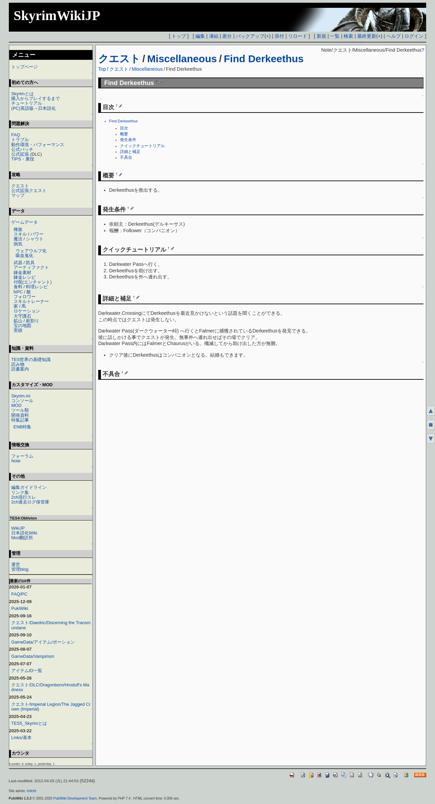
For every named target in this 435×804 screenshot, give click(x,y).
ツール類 (20, 410)
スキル (20, 234)
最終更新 (366, 36)
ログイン (413, 36)
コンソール (22, 400)
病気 (18, 243)
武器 (18, 262)
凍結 (214, 36)
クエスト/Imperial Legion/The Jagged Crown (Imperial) (50, 707)
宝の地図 (22, 325)
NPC (18, 291)
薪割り (32, 320)
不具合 (126, 157)
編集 (200, 36)
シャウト (35, 238)
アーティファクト (31, 267)
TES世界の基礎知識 (31, 359)
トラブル (20, 139)
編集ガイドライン (29, 487)
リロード (297, 36)
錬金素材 (22, 272)
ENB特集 (23, 426)
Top (102, 69)
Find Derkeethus (263, 58)
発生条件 (128, 140)
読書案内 (20, 369)
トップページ (24, 66)
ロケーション (27, 310)
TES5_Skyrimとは (29, 723)
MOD (16, 405)
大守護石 (22, 316)
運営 (15, 564)
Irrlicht (31, 791)
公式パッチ (22, 149)
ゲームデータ (24, 222)
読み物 (17, 364)
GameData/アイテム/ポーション (43, 642)
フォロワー (25, 296)
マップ (17, 195)
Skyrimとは (22, 93)
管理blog (20, 569)
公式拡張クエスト (29, 190)
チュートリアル (26, 103)
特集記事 (20, 420)
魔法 (18, 238)
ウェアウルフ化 (31, 250)
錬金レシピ (25, 277)
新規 (321, 36)
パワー (37, 234)
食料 (18, 286)
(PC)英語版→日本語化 (33, 108)
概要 (124, 134)
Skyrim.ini (20, 395)
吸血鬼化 (24, 255)
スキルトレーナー (31, 301)
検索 (348, 36)
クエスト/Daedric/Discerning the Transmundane (50, 625)
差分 (227, 36)
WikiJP (18, 528)
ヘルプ (393, 36)
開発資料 (20, 415)
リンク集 (20, 492)
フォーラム (22, 456)
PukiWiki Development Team (75, 798)
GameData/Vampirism (32, 656)
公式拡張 (20, 154)
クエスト (119, 58)
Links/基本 (21, 737)
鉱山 (18, 320)
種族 (18, 229)
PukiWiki (19, 608)
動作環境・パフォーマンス (37, 144)
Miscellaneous (182, 58)
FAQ (15, 134)
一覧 (335, 36)
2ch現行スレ (23, 497)
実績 (18, 330)
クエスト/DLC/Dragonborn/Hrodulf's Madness (50, 687)
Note (15, 460)
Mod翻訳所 (22, 537)
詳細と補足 (130, 152)
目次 (124, 128)
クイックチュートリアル (142, 146)
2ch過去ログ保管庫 (30, 501)
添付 (279, 36)
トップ (179, 36)
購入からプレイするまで (35, 98)
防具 (30, 262)
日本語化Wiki (24, 532)
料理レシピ (37, 286)
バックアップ (250, 36)
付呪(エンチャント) (33, 282)
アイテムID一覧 (26, 670)
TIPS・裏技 (22, 158)
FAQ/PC (19, 594)
